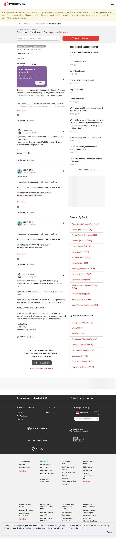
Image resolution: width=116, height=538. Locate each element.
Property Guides (24, 468)
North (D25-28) (78, 334)
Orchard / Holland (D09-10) (82, 345)
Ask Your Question (41, 363)
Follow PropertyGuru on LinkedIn (92, 398)
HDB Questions (81, 246)
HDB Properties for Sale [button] (68, 468)
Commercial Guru (37, 428)
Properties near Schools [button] (67, 507)
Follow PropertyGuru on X (95, 398)
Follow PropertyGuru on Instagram (84, 398)
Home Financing (81, 257)
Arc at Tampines (23, 46)
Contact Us (50, 407)
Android (37, 398)
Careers (20, 420)
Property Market (81, 294)
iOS (45, 398)
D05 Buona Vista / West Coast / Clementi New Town (90, 506)
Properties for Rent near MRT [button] (46, 507)
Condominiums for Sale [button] (68, 474)
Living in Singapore (81, 274)
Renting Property (81, 299)
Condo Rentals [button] (89, 470)
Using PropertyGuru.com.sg (85, 305)
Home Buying (80, 252)
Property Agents (81, 280)
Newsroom (50, 413)
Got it (40, 83)
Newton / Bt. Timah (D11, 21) (83, 367)
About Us (20, 413)
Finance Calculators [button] (47, 475)
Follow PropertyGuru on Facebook (80, 398)
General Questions (82, 241)
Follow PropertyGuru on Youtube (88, 398)
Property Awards (78, 430)
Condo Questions (38, 46)
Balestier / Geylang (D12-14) (83, 350)
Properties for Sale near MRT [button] (46, 502)
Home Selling (80, 263)
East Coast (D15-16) (80, 356)
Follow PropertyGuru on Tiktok (98, 398)
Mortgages (44, 461)
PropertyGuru (24, 461)
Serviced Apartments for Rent (88, 476)
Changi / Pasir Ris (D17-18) (82, 323)
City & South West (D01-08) (82, 362)
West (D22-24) (77, 328)
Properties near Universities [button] (67, 502)
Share (33, 64)
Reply (30, 121)
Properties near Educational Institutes (68, 494)
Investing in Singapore (83, 269)
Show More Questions (87, 170)
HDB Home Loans (46, 470)
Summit (37, 440)
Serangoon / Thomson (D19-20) (84, 339)
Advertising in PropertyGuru (85, 224)
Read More (21, 110)
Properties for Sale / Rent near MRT (46, 494)
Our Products (22, 416)
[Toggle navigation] (112, 4)
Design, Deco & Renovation (84, 235)
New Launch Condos (26, 498)
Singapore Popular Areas (89, 493)
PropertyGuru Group (25, 407)
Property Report (78, 439)
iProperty (37, 449)
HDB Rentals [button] (88, 467)
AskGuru (22, 465)
